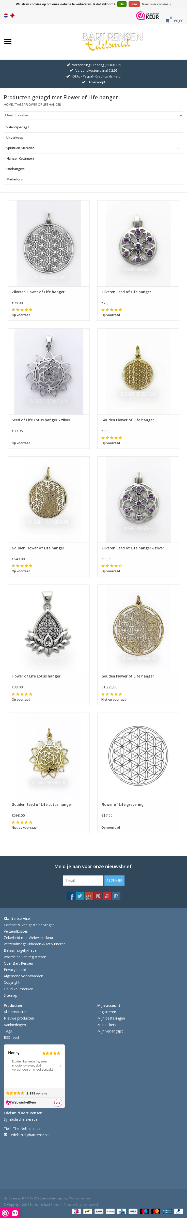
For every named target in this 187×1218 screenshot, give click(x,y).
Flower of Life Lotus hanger (36, 676)
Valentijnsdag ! (17, 127)
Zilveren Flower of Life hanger (38, 291)
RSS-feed (11, 1037)
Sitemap (10, 995)
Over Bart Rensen (18, 963)
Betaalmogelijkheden (21, 950)
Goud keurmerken (18, 988)
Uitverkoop (14, 137)
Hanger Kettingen (20, 158)
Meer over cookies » (156, 4)
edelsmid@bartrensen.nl (30, 1134)
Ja (121, 4)
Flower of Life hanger (43, 104)
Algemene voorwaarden (23, 976)
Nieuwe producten (19, 1018)
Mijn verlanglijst (110, 1031)
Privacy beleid (15, 969)
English (12, 15)
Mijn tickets (106, 1024)
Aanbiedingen (15, 1024)
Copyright (12, 982)
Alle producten (15, 1011)
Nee (134, 4)
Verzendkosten (16, 931)
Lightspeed (90, 1204)
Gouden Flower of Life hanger (127, 420)
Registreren (106, 1011)
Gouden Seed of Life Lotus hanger (42, 804)
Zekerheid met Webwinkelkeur (28, 937)
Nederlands (6, 15)
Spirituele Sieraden (20, 148)
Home (8, 104)
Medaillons (14, 179)
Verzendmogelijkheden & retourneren (35, 944)
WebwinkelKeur (80, 1198)
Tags (19, 104)
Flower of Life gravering (122, 804)
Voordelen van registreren (25, 956)
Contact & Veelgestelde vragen (29, 924)
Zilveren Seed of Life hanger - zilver (132, 548)
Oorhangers (15, 169)
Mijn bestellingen (111, 1018)
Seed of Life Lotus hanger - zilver (41, 420)
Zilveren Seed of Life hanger (126, 291)
